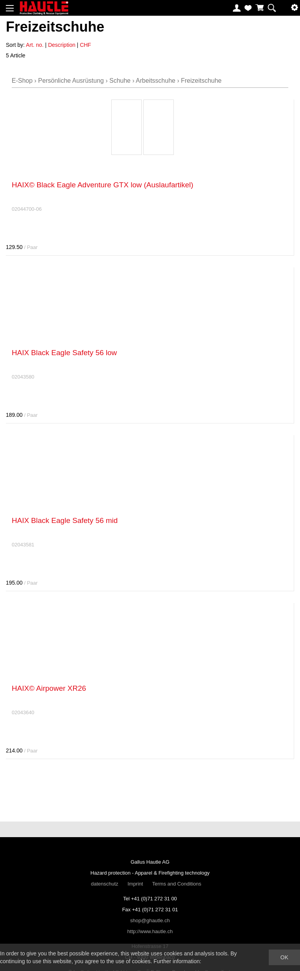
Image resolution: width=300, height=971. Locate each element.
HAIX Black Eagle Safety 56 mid (65, 520)
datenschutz (104, 884)
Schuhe (119, 80)
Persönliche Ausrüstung (71, 80)
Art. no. (34, 45)
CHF (85, 45)
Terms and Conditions (177, 884)
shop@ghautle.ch (150, 920)
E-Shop (22, 80)
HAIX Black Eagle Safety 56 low (64, 353)
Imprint (135, 884)
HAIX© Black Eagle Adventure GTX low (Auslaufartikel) (102, 185)
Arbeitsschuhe (155, 80)
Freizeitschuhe (201, 80)
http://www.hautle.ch (150, 931)
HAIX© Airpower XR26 (49, 688)
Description (61, 45)
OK (284, 957)
